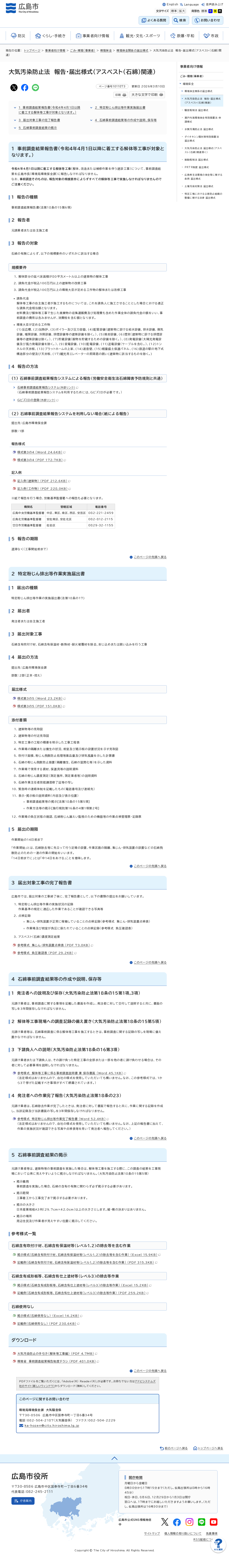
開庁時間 (136, 1477)
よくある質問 (156, 20)
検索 (182, 20)
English (172, 4)
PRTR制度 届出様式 (197, 167)
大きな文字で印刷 (144, 94)
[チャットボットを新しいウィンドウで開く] (218, 1551)
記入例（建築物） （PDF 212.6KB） (43, 480)
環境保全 (106, 50)
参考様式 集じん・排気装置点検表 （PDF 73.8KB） (55, 945)
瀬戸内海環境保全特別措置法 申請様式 (203, 120)
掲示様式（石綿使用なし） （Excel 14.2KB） (49, 1315)
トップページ (32, 50)
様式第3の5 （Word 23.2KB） (41, 698)
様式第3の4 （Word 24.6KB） (41, 452)
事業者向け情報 (55, 50)
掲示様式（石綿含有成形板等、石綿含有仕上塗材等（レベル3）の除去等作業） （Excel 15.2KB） (84, 1285)
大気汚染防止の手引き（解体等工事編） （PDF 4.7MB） (57, 1353)
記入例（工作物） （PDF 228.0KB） (44, 488)
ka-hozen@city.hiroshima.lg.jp (52, 1425)
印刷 (118, 94)
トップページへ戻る (210, 1448)
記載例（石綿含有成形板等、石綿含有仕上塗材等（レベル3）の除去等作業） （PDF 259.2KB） (83, 1292)
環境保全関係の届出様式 (132, 50)
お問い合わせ (210, 20)
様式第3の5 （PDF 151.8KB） (41, 706)
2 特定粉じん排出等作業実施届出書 (120, 107)
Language (191, 4)
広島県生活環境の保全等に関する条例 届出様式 (203, 177)
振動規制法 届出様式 (196, 160)
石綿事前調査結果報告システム (47, 387)
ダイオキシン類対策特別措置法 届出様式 (202, 139)
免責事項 (212, 1533)
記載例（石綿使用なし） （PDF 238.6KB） (48, 1323)
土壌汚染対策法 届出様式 (199, 186)
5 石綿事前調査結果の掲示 (38, 127)
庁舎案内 (26, 1500)
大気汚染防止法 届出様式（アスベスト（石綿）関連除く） (203, 150)
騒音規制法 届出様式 (196, 110)
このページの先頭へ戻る (150, 557)
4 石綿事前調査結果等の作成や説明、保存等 (126, 120)
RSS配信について (205, 1539)
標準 (173, 11)
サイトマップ (152, 1533)
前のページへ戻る (176, 1448)
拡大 (182, 11)
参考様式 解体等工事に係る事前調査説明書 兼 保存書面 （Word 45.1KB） (71, 1073)
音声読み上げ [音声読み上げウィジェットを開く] (214, 4)
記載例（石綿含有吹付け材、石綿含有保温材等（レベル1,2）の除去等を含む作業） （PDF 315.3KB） (87, 1262)
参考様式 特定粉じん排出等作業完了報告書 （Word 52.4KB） (63, 1118)
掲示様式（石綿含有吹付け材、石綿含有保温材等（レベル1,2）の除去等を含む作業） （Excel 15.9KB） (88, 1254)
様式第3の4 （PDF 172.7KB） (41, 459)
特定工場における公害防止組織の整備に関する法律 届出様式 (203, 196)
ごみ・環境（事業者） (82, 50)
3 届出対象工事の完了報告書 (39, 120)
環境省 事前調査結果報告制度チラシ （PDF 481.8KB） (58, 1361)
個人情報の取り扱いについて (183, 1533)
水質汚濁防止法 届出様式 (199, 129)
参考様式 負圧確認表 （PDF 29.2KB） (47, 952)
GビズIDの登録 (38, 400)
